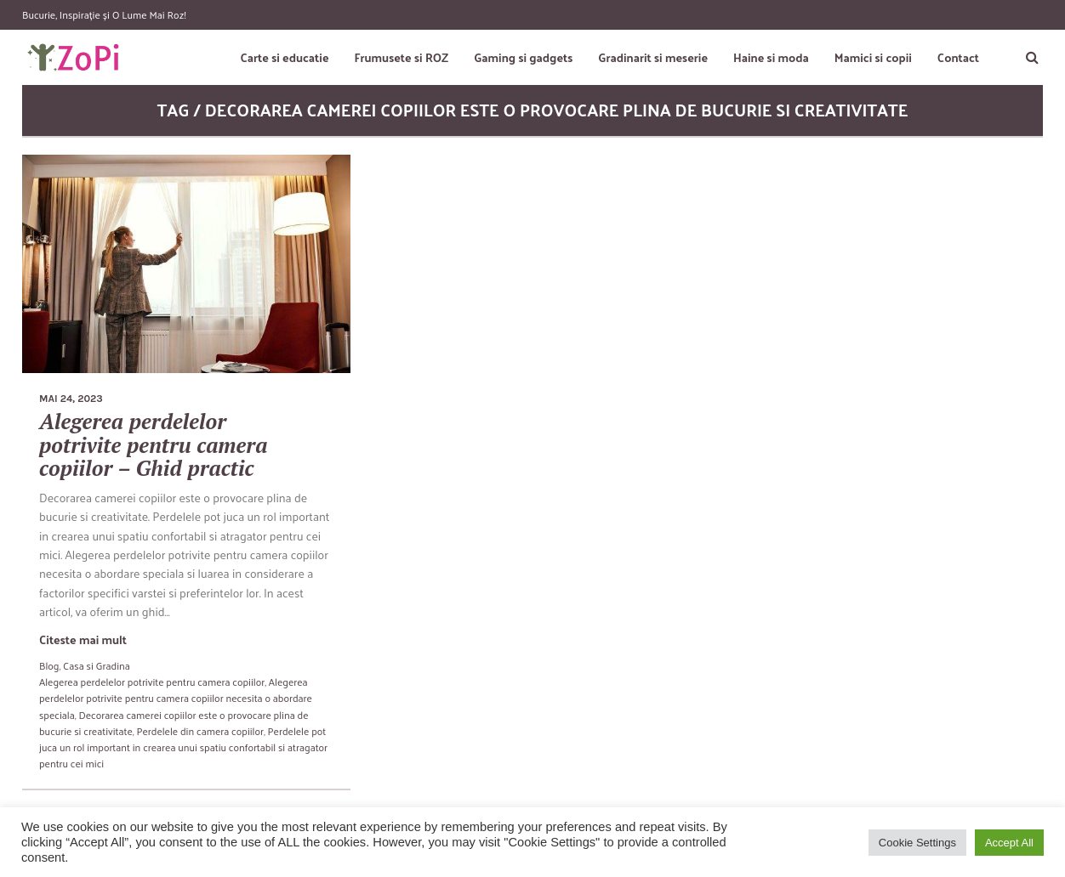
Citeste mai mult (83, 639)
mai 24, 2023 (71, 399)
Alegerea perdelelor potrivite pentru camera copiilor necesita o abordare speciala (175, 697)
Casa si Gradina (96, 665)
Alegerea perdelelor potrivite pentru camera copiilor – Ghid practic (153, 444)
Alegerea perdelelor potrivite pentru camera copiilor (152, 681)
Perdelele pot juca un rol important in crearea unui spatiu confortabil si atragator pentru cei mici (183, 746)
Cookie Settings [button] (917, 842)
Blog (49, 665)
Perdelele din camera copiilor (200, 730)
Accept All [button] (1009, 842)
